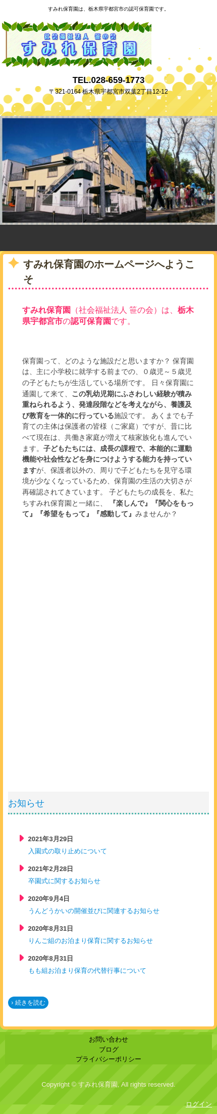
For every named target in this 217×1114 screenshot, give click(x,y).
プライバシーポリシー (108, 1059)
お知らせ (26, 803)
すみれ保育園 (75, 25)
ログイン (199, 1104)
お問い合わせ (108, 1039)
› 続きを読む (28, 1002)
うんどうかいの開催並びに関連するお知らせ (93, 911)
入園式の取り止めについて (67, 851)
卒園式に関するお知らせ (64, 881)
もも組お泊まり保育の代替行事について (87, 970)
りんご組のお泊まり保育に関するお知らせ (90, 940)
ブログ (109, 1049)
